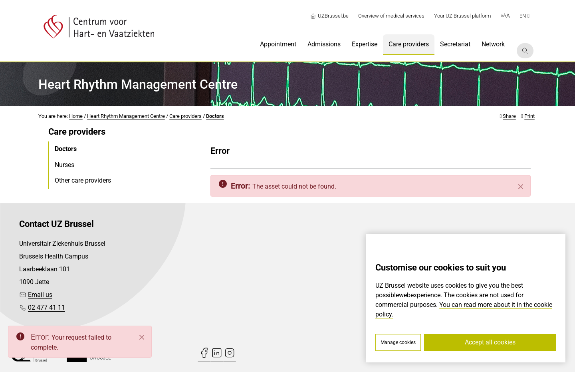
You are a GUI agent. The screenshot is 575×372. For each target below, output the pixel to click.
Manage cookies (398, 342)
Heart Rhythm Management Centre (126, 116)
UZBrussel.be (329, 16)
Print (529, 116)
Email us (40, 294)
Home (76, 116)
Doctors (215, 116)
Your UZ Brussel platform (462, 16)
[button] (505, 16)
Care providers (185, 116)
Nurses (64, 165)
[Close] (520, 186)
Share (509, 116)
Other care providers (83, 180)
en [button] (524, 16)
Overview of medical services (391, 16)
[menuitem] (278, 44)
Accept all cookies (490, 342)
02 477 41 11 (46, 307)
